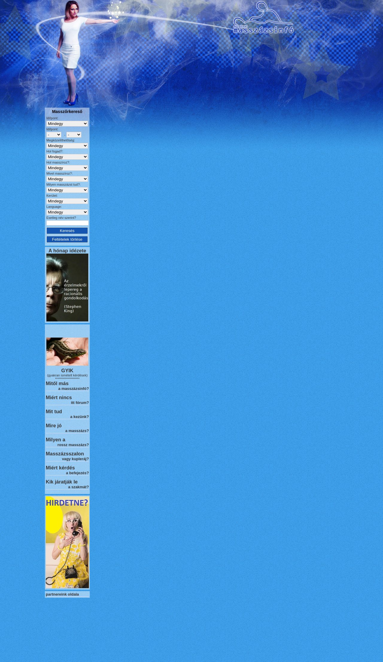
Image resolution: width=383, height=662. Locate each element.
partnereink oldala (62, 594)
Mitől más (57, 383)
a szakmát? (78, 487)
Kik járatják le (61, 481)
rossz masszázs (71, 445)
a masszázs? (77, 430)
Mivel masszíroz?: (59, 173)
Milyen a (55, 439)
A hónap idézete (67, 250)
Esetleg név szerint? (61, 217)
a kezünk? (79, 416)
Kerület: (52, 195)
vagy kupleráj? (75, 459)
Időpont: (52, 118)
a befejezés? (77, 473)
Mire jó (54, 425)
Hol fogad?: (54, 151)
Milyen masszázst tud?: (63, 184)
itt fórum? (80, 402)
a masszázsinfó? (73, 388)
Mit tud (54, 411)
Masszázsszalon (65, 453)
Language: (54, 206)
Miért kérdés (60, 467)
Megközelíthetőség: (60, 140)
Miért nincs (59, 397)
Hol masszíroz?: (58, 162)
